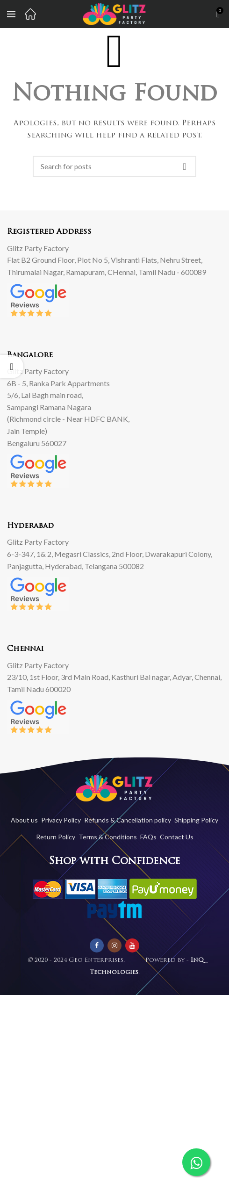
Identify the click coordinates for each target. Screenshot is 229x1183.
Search (184, 166)
